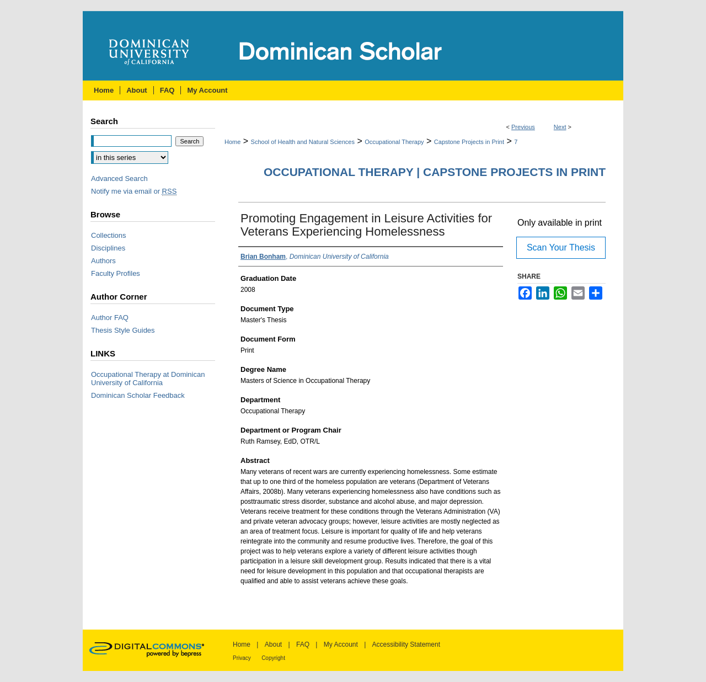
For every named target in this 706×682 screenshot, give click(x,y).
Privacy (242, 658)
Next (560, 127)
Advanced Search (119, 178)
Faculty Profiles (115, 273)
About (273, 644)
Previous (523, 127)
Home (232, 141)
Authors (103, 261)
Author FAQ (110, 317)
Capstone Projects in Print (469, 141)
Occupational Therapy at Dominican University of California (148, 378)
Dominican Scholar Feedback (138, 395)
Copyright (273, 658)
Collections (108, 235)
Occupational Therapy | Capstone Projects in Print (435, 172)
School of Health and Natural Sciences (303, 141)
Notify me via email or (133, 191)
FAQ (302, 644)
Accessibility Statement (406, 644)
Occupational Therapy (394, 141)
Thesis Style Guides (123, 330)
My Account (341, 644)
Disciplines (108, 248)
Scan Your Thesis (561, 247)
